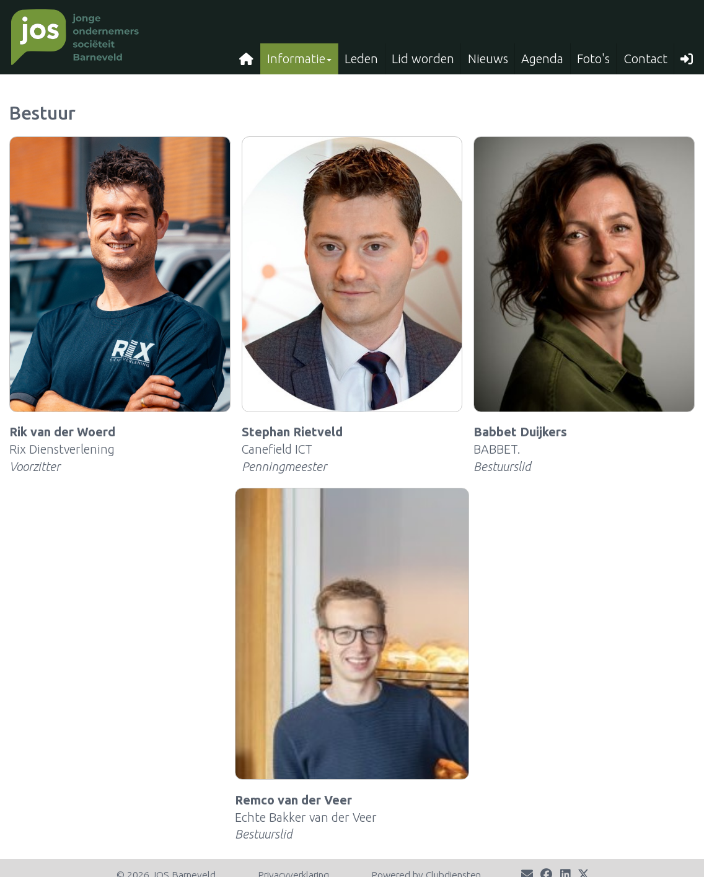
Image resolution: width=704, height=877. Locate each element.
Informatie (299, 58)
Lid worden (423, 58)
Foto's (593, 58)
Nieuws (488, 58)
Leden (361, 58)
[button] (687, 58)
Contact (645, 58)
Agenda (542, 58)
